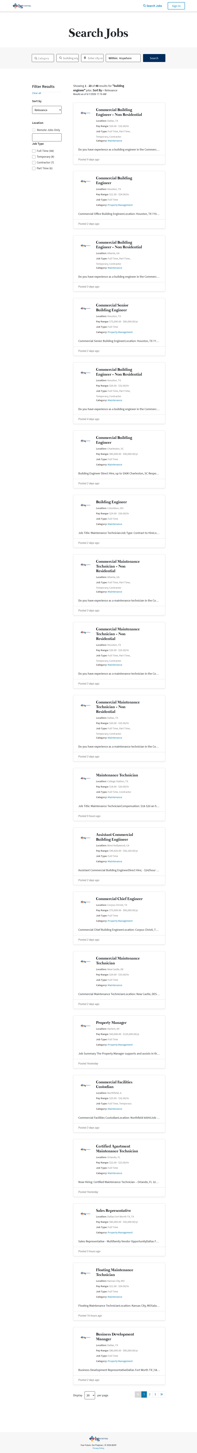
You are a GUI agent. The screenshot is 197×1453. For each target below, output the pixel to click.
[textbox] (34, 57)
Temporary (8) (45, 156)
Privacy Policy (98, 1448)
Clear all (36, 93)
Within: (113, 58)
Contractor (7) (45, 162)
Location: (101, 120)
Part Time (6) (44, 168)
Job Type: (101, 131)
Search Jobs (152, 6)
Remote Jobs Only (46, 130)
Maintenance (115, 140)
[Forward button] (161, 1394)
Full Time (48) (45, 151)
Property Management (120, 205)
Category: (101, 140)
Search (154, 58)
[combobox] (43, 58)
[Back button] (138, 1394)
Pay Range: (102, 126)
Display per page (90, 1395)
